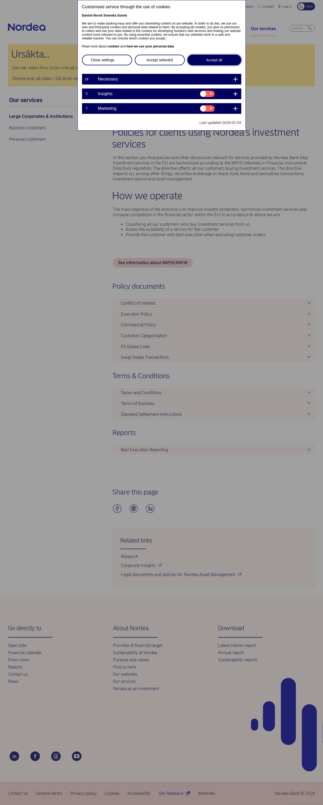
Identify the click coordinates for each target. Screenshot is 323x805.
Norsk (98, 15)
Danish (87, 15)
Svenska (109, 15)
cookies (114, 46)
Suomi (122, 15)
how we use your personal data (150, 46)
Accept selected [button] (159, 60)
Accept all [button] (214, 60)
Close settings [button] (103, 60)
